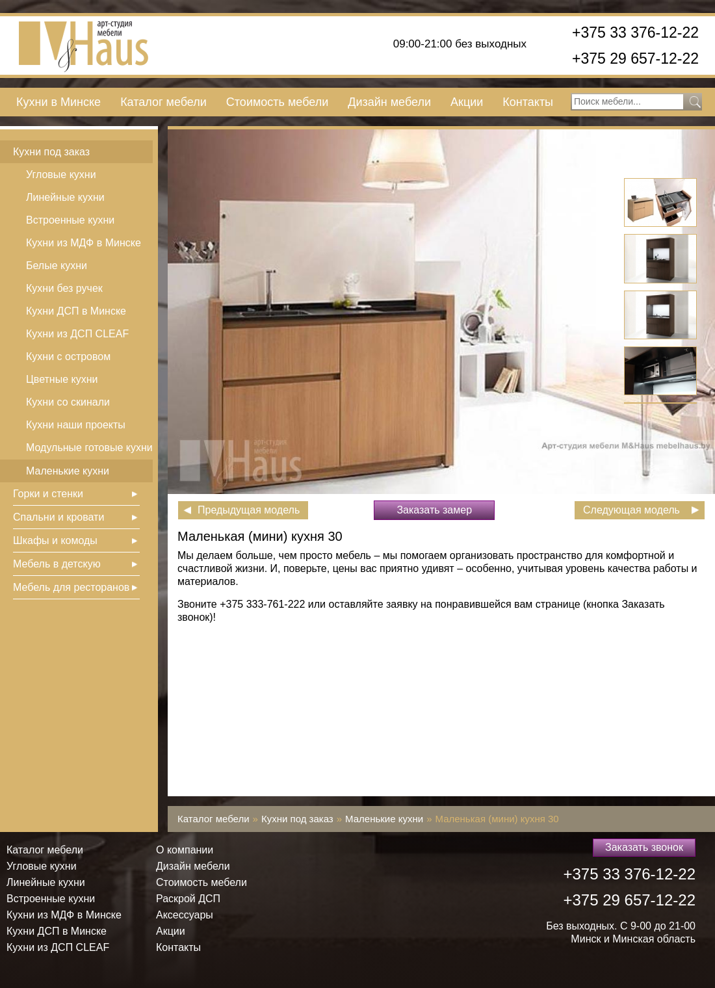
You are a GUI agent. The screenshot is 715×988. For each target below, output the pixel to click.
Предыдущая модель (249, 509)
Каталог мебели (163, 102)
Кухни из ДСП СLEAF (77, 333)
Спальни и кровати (58, 517)
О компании (184, 849)
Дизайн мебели (389, 102)
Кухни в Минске (58, 102)
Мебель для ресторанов (71, 587)
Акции (466, 102)
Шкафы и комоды (55, 540)
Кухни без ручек (64, 288)
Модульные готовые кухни (89, 447)
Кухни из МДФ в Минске (83, 242)
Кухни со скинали (68, 402)
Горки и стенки (48, 493)
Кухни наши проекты (75, 424)
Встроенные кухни (70, 220)
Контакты (527, 102)
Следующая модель (631, 509)
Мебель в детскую (57, 563)
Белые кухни (56, 265)
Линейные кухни (65, 197)
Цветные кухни (62, 379)
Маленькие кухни (67, 470)
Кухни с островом (68, 356)
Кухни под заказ (51, 151)
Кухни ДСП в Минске (76, 311)
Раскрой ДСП (188, 898)
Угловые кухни (61, 174)
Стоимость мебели (277, 102)
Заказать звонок (644, 847)
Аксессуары (184, 914)
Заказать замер (434, 509)
